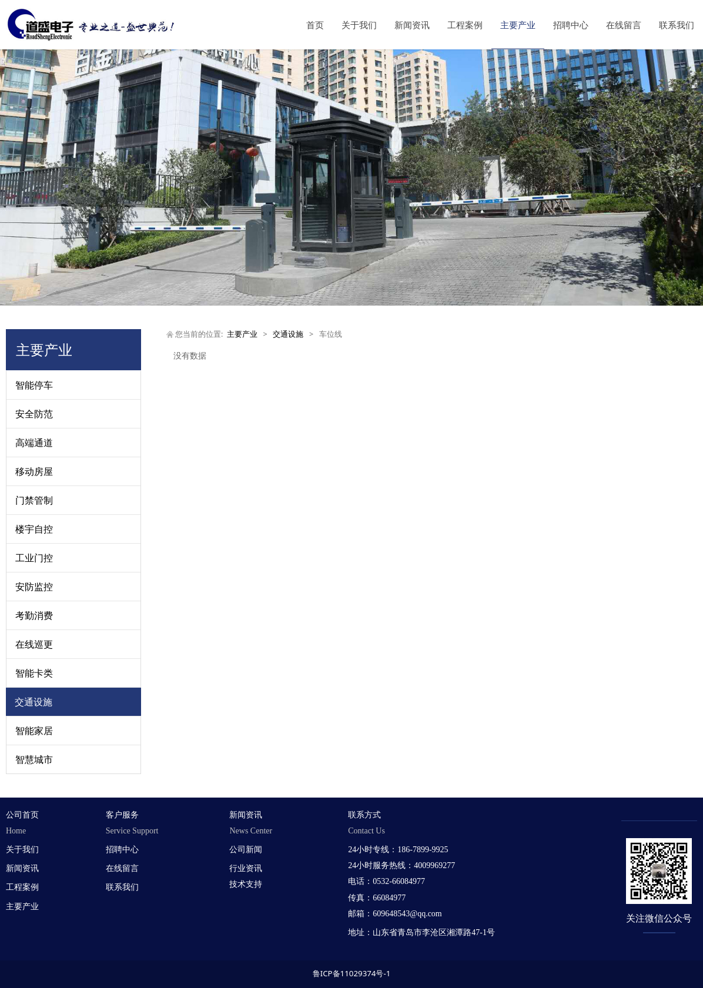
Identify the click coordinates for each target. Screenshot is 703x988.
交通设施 (33, 701)
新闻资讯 (412, 25)
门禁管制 (34, 500)
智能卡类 (34, 673)
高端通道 (34, 442)
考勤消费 (34, 615)
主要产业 (517, 25)
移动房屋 (34, 471)
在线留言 (623, 25)
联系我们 (676, 25)
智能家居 (34, 730)
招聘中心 (570, 25)
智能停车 (34, 385)
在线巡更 (34, 644)
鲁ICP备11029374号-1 (352, 973)
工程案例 (465, 25)
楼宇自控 (34, 529)
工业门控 (34, 557)
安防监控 (34, 586)
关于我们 (359, 25)
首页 (315, 25)
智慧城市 (34, 759)
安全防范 (34, 413)
